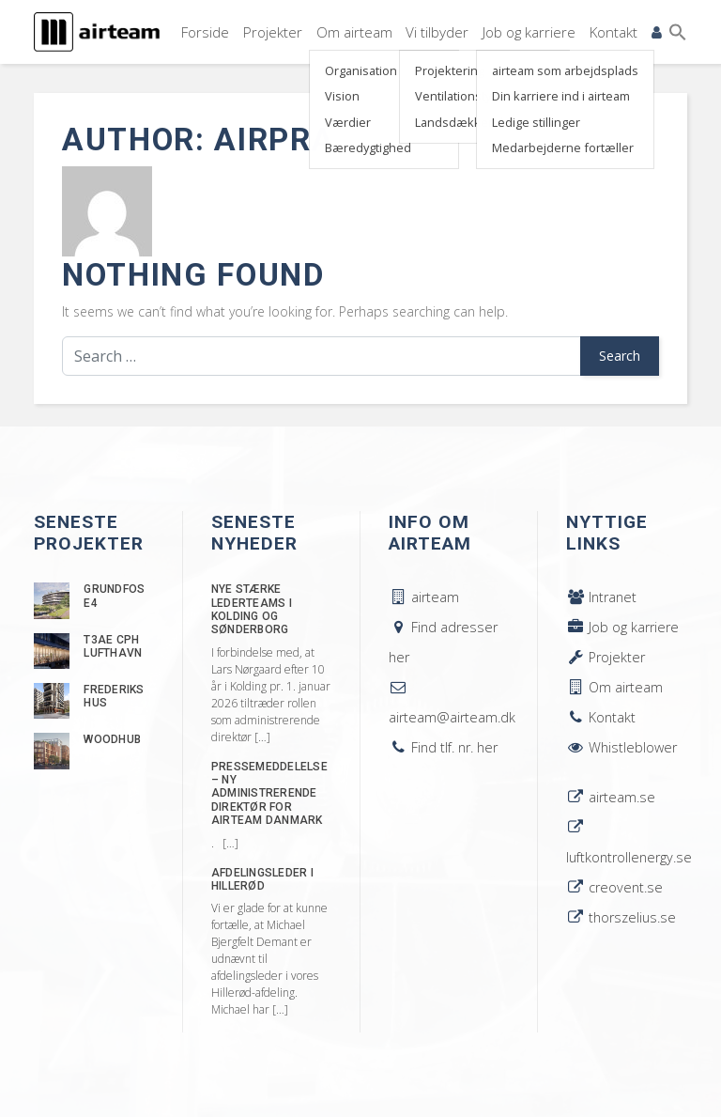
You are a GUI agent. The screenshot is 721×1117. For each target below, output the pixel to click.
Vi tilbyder (433, 30)
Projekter (266, 30)
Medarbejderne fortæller (559, 146)
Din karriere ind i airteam (557, 94)
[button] (677, 31)
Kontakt (612, 30)
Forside (198, 30)
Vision (336, 94)
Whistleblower (621, 747)
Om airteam (349, 30)
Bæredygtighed (362, 146)
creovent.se (614, 887)
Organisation (355, 69)
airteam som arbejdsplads (561, 69)
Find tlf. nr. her (443, 747)
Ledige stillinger (532, 120)
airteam (424, 597)
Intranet (601, 597)
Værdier (342, 120)
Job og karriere (526, 30)
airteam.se (610, 797)
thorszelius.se (621, 917)
